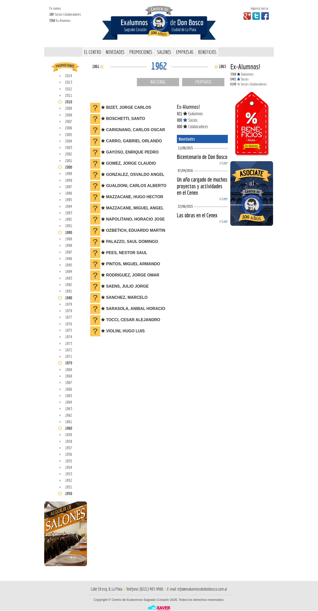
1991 (64, 225)
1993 (64, 212)
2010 (65, 101)
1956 (64, 454)
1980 (65, 297)
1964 (64, 402)
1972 (64, 349)
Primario (203, 82)
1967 (64, 382)
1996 (64, 193)
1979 (64, 304)
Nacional (158, 82)
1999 (64, 173)
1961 (64, 421)
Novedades (115, 52)
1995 (64, 199)
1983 (64, 278)
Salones (164, 52)
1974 (64, 336)
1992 (64, 219)
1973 (64, 343)
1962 (64, 415)
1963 (64, 408)
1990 (65, 232)
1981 (64, 291)
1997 (64, 186)
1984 (64, 271)
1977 (64, 317)
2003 (64, 147)
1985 (64, 265)
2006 (64, 127)
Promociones (141, 52)
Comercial (113, 82)
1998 (64, 180)
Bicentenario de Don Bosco (202, 156)
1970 (65, 362)
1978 (64, 310)
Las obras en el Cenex (197, 215)
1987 (64, 252)
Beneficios (207, 52)
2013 (64, 82)
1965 (64, 395)
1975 (64, 330)
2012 (64, 88)
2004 (64, 141)
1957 (64, 447)
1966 (64, 389)
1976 (64, 323)
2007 (64, 121)
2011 (64, 95)
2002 (64, 154)
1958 (64, 441)
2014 (64, 75)
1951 (64, 487)
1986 (64, 258)
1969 (64, 369)
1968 (64, 376)
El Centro (92, 52)
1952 (64, 480)
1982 (64, 284)
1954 (64, 467)
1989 (64, 238)
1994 (64, 206)
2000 (65, 167)
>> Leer (223, 163)
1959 (64, 434)
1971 (64, 356)
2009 (64, 108)
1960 (65, 428)
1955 (64, 460)
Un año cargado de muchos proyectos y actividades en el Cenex (202, 186)
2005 (64, 134)
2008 (64, 115)
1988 (64, 245)
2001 (64, 160)
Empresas (185, 52)
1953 (64, 473)
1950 (65, 493)
